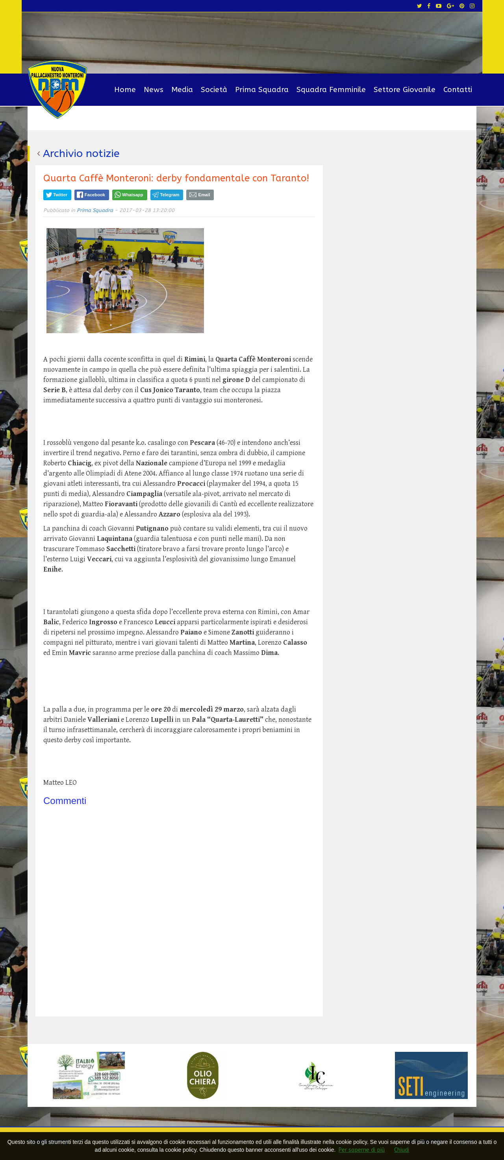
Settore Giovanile (404, 89)
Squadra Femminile (331, 89)
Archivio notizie (81, 153)
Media (182, 89)
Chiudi (401, 1150)
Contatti (457, 89)
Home (125, 89)
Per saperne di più (362, 1150)
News (153, 89)
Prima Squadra (262, 89)
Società (214, 89)
